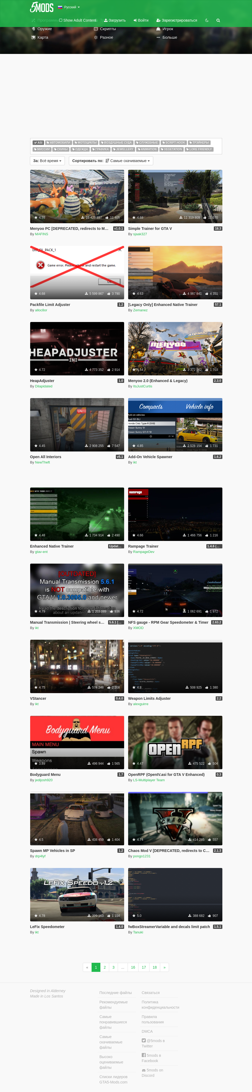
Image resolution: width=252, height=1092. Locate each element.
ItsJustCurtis (142, 386)
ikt (135, 462)
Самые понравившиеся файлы (113, 1022)
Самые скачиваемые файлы (111, 1042)
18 (155, 967)
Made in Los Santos (46, 996)
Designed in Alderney (48, 991)
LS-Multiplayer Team (149, 780)
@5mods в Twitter (153, 1043)
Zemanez (140, 310)
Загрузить (115, 20)
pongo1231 (142, 856)
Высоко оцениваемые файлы (111, 1062)
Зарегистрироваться (176, 20)
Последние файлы (116, 993)
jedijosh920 (44, 780)
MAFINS (41, 234)
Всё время (47, 161)
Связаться (151, 993)
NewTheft (42, 462)
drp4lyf (40, 856)
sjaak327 (140, 234)
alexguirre (140, 704)
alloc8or (41, 310)
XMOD (138, 628)
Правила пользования (153, 1019)
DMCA (147, 1031)
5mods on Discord (152, 1073)
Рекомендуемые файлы (114, 1004)
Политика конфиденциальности (160, 1004)
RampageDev (144, 552)
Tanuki (138, 932)
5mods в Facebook (151, 1058)
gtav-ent (41, 552)
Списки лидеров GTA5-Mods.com (114, 1079)
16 (133, 967)
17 (144, 967)
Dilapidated (43, 386)
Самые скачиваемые (111, 161)
